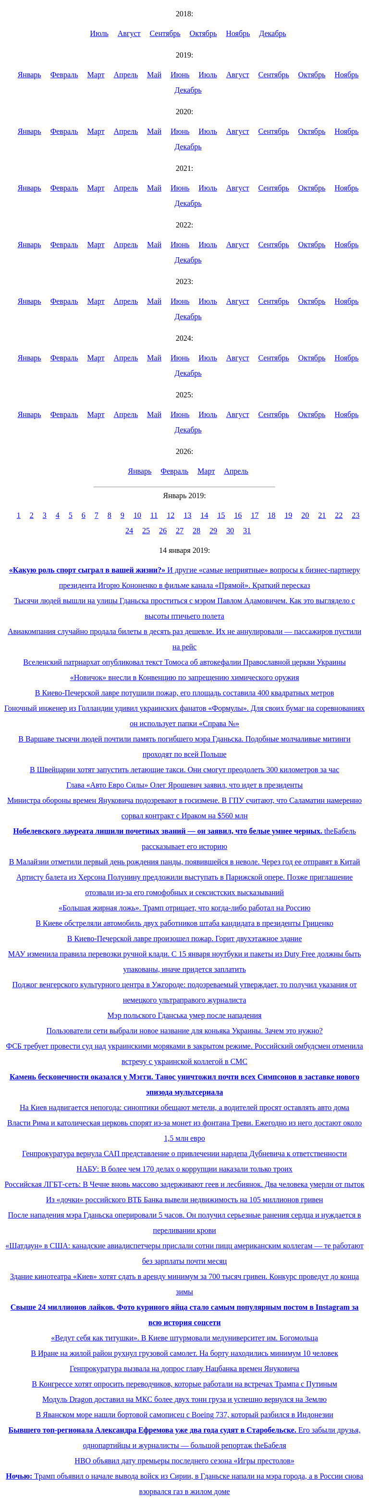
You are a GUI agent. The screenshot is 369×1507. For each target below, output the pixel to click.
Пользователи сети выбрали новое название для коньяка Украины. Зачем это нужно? (184, 1031)
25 (146, 530)
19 (288, 515)
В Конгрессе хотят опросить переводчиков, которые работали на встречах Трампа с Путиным (184, 1384)
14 (204, 515)
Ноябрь (238, 33)
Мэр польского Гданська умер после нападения (185, 1015)
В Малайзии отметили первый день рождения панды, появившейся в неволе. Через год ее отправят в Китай (184, 862)
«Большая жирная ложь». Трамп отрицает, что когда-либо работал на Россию (184, 908)
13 (187, 515)
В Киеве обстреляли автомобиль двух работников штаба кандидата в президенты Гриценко (184, 923)
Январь (29, 75)
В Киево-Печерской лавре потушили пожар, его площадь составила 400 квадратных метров (184, 693)
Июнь (180, 75)
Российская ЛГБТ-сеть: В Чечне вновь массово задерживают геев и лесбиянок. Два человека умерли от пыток (185, 1184)
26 (163, 530)
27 (180, 530)
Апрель (126, 75)
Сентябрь (165, 33)
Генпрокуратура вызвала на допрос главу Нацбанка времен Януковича (184, 1368)
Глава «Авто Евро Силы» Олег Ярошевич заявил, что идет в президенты (184, 785)
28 (196, 530)
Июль (99, 33)
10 (137, 515)
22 (339, 515)
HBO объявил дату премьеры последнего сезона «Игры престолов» (184, 1461)
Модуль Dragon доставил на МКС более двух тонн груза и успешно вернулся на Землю (184, 1399)
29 (213, 530)
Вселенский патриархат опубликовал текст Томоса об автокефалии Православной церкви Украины (184, 662)
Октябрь (203, 33)
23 (355, 515)
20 (305, 515)
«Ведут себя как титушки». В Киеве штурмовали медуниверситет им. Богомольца (184, 1338)
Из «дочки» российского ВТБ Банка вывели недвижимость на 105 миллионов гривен (184, 1200)
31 (247, 530)
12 (170, 515)
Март (95, 75)
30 (230, 530)
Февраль (64, 75)
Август (129, 33)
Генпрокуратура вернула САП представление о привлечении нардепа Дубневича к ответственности (184, 1153)
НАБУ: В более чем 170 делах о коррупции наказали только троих (184, 1169)
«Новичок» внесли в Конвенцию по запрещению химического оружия (184, 677)
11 (154, 515)
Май (154, 75)
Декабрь (272, 33)
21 (322, 515)
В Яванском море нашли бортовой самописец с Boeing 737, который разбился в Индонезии (184, 1415)
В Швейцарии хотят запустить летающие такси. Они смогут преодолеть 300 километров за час (184, 769)
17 (254, 515)
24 (129, 530)
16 (238, 515)
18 (271, 515)
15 (221, 515)
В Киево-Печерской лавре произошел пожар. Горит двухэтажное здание (184, 938)
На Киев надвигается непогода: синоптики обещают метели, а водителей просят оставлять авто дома (184, 1107)
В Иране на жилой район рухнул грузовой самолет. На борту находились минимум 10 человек (184, 1353)
